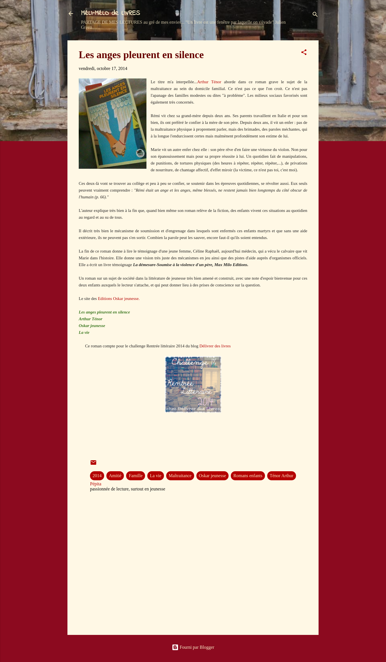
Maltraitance (180, 475)
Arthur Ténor (209, 82)
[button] (304, 53)
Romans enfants (247, 475)
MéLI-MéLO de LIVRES (110, 13)
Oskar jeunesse (212, 475)
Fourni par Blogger (193, 647)
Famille (135, 475)
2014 (97, 475)
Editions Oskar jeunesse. (119, 298)
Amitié (115, 475)
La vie (155, 475)
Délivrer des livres (215, 346)
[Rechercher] (315, 15)
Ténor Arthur (281, 475)
